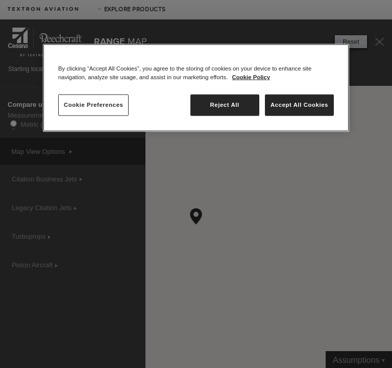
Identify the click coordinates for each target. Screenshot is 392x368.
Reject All (224, 105)
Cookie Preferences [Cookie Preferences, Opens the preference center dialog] (93, 105)
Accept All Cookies (299, 105)
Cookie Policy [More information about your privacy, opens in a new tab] (251, 77)
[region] (196, 88)
